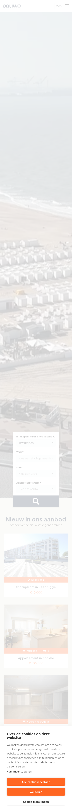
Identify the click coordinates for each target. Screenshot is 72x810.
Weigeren (36, 792)
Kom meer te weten (19, 771)
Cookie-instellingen (36, 802)
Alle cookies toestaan (36, 782)
